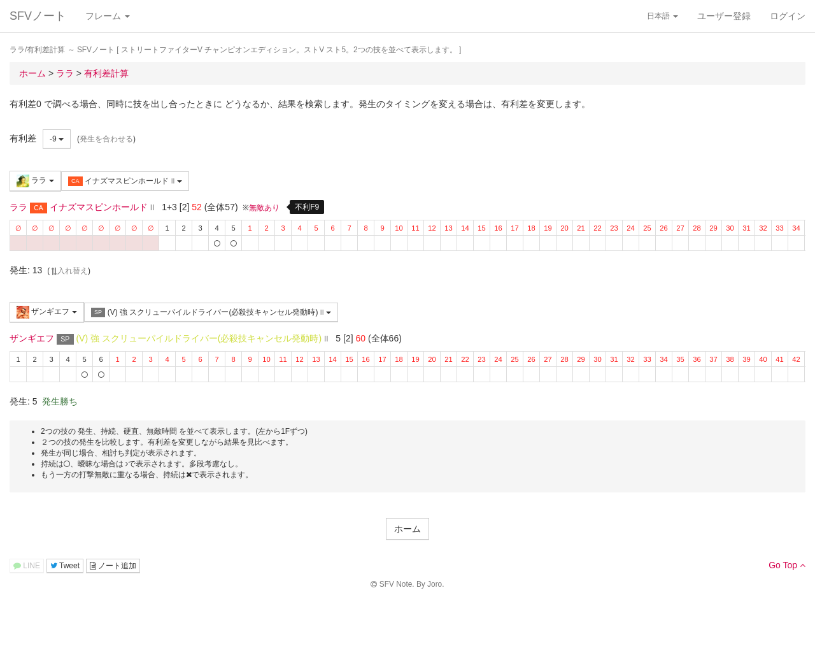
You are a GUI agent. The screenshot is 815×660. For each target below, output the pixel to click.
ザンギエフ (47, 312)
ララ (35, 181)
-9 (57, 138)
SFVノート (38, 16)
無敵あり (264, 207)
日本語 (662, 15)
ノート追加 (113, 565)
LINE (26, 565)
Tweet (65, 565)
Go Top (787, 565)
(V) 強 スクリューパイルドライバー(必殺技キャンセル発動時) (211, 312)
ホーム (407, 529)
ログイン (787, 16)
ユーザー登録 (724, 16)
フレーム (107, 16)
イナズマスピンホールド (125, 181)
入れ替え (69, 270)
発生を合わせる (106, 138)
